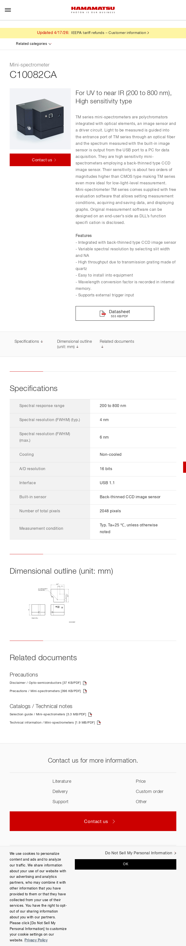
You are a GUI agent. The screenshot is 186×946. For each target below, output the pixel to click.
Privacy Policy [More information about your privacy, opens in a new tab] (35, 940)
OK (125, 864)
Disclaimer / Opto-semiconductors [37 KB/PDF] (53, 684)
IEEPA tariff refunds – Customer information (109, 33)
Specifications (27, 343)
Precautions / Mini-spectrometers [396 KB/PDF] (53, 693)
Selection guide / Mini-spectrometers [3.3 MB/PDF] (57, 716)
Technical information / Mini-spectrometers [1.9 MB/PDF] (62, 724)
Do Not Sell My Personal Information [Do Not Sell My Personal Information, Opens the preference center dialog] (138, 853)
